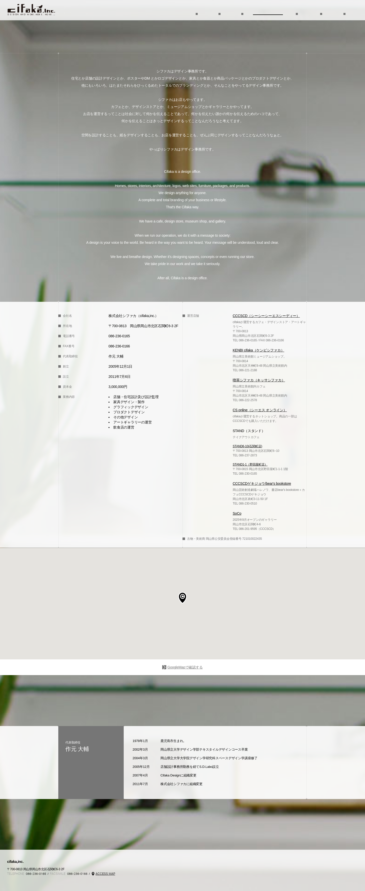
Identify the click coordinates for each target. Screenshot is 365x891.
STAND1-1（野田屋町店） (250, 464)
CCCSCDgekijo (311, 879)
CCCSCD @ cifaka (21, 883)
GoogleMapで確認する (185, 667)
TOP (31, 9)
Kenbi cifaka (258, 879)
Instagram (30, 883)
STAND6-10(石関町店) (247, 446)
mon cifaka (238, 879)
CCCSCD (211, 879)
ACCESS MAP (105, 874)
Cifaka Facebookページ (11, 883)
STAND (284, 879)
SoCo (334, 879)
